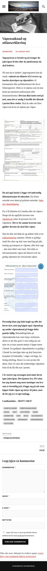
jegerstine (8, 416)
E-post (6, 508)
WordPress (29, 566)
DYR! (42, 450)
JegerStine (7, 51)
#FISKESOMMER (11, 437)
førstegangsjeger (28, 408)
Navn (5, 496)
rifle (26, 416)
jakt (15, 412)
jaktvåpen (24, 412)
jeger (35, 412)
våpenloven (7, 219)
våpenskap (22, 419)
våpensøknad (37, 419)
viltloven (8, 423)
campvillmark (10, 408)
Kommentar (9, 467)
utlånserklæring (9, 237)
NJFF (18, 416)
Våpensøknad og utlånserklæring (14, 40)
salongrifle (37, 416)
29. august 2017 (23, 51)
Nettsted (7, 520)
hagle (6, 412)
